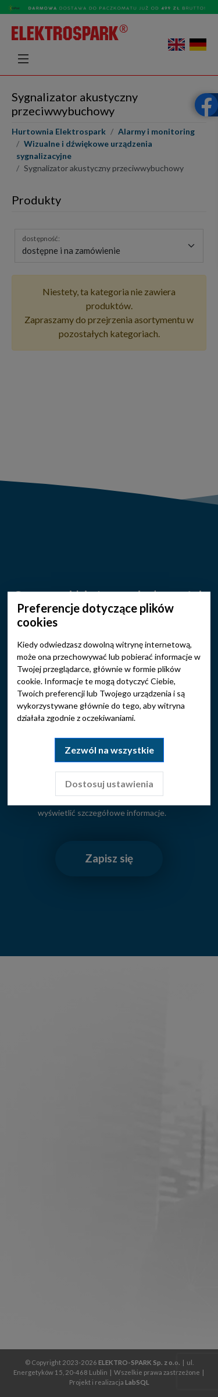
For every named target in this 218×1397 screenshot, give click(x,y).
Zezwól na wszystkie (109, 749)
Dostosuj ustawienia (109, 783)
